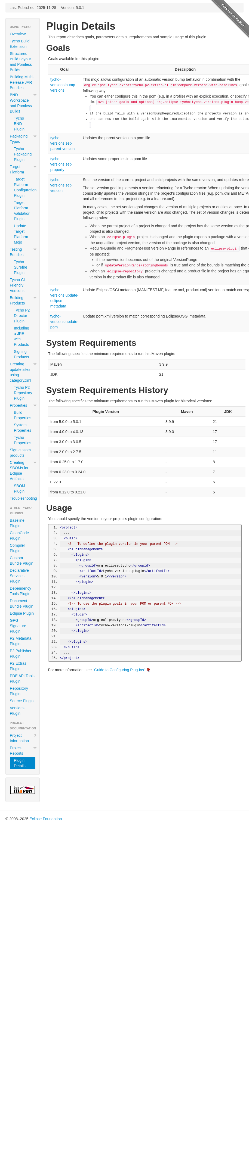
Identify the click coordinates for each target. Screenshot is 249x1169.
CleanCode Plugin (19, 535)
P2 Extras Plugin (18, 666)
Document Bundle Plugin (21, 603)
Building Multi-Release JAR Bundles (22, 82)
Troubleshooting (23, 498)
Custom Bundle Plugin (21, 560)
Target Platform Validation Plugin (22, 210)
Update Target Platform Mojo (21, 234)
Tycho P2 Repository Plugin (23, 392)
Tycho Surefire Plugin (20, 267)
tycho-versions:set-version (61, 185)
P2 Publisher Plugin (20, 653)
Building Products (23, 300)
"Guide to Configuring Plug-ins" (119, 670)
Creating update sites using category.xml (23, 372)
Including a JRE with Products (21, 336)
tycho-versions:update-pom (64, 321)
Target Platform (23, 169)
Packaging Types (23, 139)
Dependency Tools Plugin (20, 591)
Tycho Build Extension (19, 44)
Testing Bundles (23, 252)
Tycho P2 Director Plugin (22, 315)
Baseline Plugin (17, 523)
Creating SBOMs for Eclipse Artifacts (23, 470)
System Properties (22, 428)
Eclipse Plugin (22, 613)
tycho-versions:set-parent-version (62, 143)
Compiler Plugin (17, 548)
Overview (18, 34)
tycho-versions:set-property (61, 164)
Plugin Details (20, 763)
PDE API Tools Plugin (22, 678)
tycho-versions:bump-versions (63, 84)
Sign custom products (20, 453)
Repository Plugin (19, 691)
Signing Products (21, 354)
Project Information (23, 738)
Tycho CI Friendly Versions (17, 285)
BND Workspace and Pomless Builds (23, 103)
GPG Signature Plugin (18, 625)
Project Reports (23, 751)
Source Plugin (21, 701)
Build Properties (22, 415)
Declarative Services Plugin (19, 575)
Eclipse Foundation (45, 819)
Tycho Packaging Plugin (23, 154)
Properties (23, 405)
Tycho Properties (22, 440)
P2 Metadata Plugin (20, 641)
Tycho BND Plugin (19, 123)
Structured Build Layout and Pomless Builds (21, 61)
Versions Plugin (17, 711)
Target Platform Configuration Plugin (24, 187)
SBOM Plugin (19, 488)
